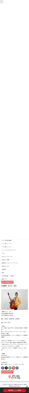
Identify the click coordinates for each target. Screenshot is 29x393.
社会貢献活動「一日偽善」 (8, 276)
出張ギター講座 (5, 259)
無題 (3, 272)
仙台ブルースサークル (7, 256)
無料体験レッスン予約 (14, 390)
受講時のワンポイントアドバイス (10, 263)
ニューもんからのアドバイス (9, 250)
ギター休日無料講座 (6, 240)
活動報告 (4, 269)
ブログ (3, 253)
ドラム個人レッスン (6, 247)
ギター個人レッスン (6, 243)
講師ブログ (4, 279)
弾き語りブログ (5, 266)
